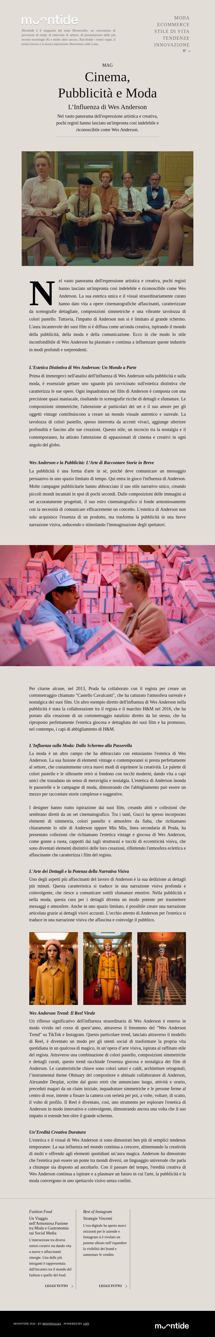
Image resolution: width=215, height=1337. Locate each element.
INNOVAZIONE (172, 44)
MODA (182, 17)
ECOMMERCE (173, 24)
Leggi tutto (59, 1286)
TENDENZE (176, 38)
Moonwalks (51, 1323)
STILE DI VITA (172, 31)
